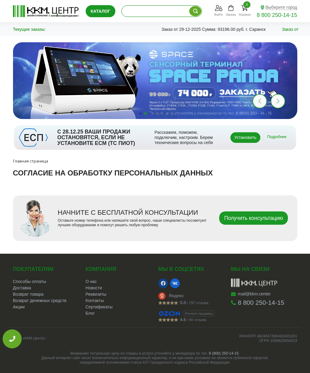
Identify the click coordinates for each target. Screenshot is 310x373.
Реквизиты (96, 294)
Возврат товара (28, 294)
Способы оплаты (29, 281)
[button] (278, 101)
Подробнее (277, 137)
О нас (91, 281)
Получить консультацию (253, 218)
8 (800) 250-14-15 (224, 353)
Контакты (95, 300)
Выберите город (281, 7)
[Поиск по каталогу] (195, 11)
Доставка (22, 287)
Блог (90, 313)
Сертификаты (99, 306)
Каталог (100, 11)
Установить (245, 137)
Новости (94, 287)
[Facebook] (163, 283)
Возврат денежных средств (40, 300)
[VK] (175, 283)
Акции (19, 306)
